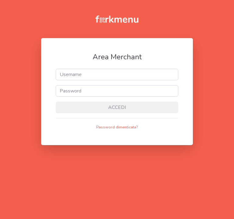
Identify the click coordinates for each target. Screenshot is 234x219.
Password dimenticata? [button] (117, 127)
